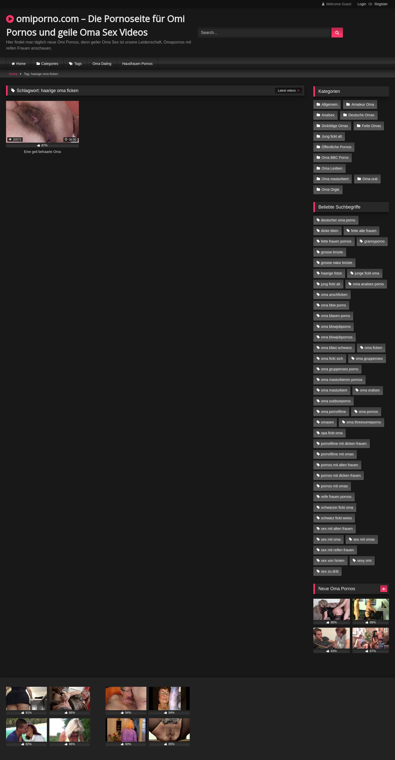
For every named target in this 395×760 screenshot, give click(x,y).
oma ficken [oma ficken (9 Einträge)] (373, 348)
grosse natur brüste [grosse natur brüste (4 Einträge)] (336, 263)
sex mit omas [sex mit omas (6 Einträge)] (364, 539)
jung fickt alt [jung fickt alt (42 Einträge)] (330, 284)
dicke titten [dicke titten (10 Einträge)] (329, 231)
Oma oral (370, 179)
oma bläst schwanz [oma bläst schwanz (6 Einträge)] (336, 348)
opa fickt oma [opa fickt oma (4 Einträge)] (332, 433)
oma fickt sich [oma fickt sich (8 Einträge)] (332, 358)
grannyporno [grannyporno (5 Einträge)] (374, 241)
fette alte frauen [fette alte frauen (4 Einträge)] (363, 231)
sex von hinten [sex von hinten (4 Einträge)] (332, 560)
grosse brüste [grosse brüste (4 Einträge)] (332, 252)
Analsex (328, 115)
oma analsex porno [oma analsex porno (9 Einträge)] (368, 284)
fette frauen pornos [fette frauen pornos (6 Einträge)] (336, 241)
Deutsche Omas (361, 115)
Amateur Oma (362, 104)
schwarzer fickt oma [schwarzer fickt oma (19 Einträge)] (337, 507)
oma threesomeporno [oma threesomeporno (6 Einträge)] (363, 422)
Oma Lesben (332, 168)
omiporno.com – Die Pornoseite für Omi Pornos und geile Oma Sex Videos (95, 25)
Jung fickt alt (332, 136)
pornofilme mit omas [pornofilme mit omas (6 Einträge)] (337, 454)
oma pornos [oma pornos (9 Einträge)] (368, 412)
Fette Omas (371, 126)
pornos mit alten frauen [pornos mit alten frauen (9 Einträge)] (339, 465)
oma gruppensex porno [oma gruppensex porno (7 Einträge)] (339, 369)
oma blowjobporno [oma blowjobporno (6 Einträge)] (336, 327)
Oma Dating (101, 64)
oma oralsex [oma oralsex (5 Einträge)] (370, 390)
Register (381, 4)
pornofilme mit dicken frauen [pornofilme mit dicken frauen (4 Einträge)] (344, 444)
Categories (49, 64)
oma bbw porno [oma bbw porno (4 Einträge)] (333, 305)
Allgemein (330, 104)
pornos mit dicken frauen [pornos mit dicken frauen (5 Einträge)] (341, 475)
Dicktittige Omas (335, 126)
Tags (78, 64)
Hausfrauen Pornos (137, 64)
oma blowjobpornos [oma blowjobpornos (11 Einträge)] (336, 337)
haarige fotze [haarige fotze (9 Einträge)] (331, 273)
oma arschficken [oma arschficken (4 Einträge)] (334, 295)
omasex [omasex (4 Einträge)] (327, 422)
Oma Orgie (330, 189)
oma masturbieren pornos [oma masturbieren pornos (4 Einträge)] (341, 380)
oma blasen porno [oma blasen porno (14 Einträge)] (335, 316)
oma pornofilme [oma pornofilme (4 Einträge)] (333, 412)
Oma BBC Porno (335, 157)
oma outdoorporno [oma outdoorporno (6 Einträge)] (336, 401)
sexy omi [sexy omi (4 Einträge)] (364, 560)
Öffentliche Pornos (336, 147)
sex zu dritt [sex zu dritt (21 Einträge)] (330, 571)
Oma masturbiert (335, 179)
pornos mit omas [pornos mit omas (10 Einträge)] (334, 486)
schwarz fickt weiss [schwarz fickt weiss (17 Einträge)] (336, 518)
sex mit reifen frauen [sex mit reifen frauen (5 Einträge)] (337, 550)
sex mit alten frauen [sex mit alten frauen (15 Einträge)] (337, 529)
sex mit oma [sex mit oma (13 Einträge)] (331, 539)
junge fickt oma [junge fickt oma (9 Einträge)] (367, 273)
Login (361, 4)
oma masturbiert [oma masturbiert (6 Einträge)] (334, 390)
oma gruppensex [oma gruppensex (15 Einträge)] (369, 358)
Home (21, 64)
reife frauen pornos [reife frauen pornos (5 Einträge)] (336, 497)
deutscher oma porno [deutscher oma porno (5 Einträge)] (338, 220)
